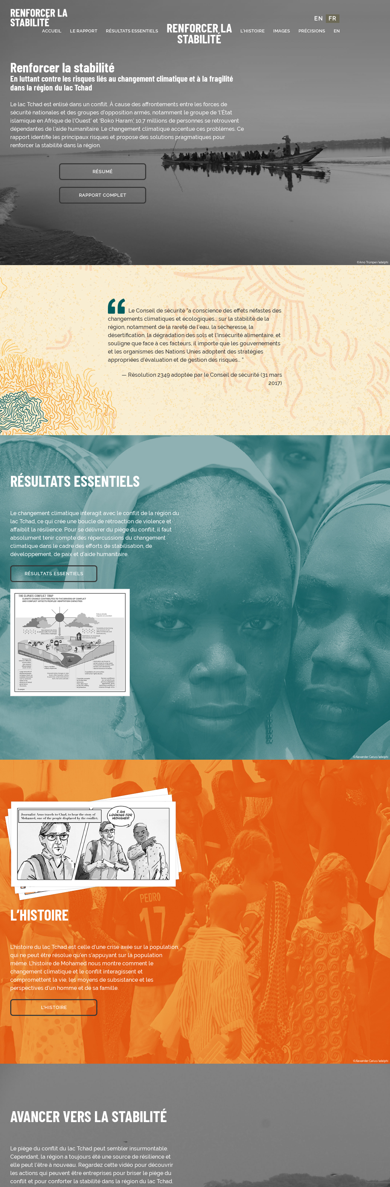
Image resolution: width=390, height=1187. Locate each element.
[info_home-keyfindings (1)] (70, 591)
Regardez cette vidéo (105, 1165)
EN (318, 18)
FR (333, 18)
